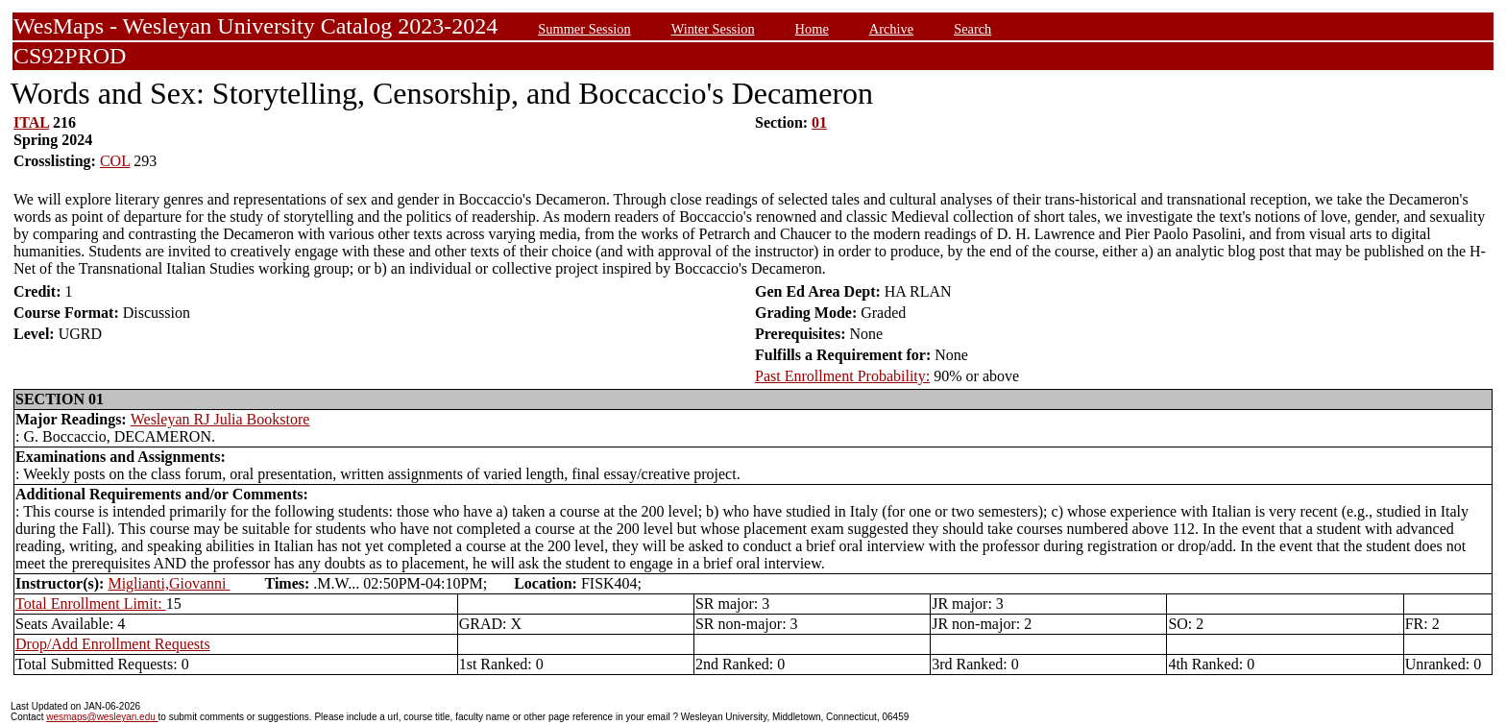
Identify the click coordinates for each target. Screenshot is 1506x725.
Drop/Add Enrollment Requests (112, 644)
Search (972, 28)
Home (812, 28)
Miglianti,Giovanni (169, 583)
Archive (891, 28)
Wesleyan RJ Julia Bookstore (220, 419)
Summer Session (584, 28)
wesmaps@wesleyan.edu (102, 717)
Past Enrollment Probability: (842, 376)
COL (115, 161)
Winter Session (713, 28)
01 (819, 122)
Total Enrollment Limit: (90, 603)
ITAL (31, 122)
